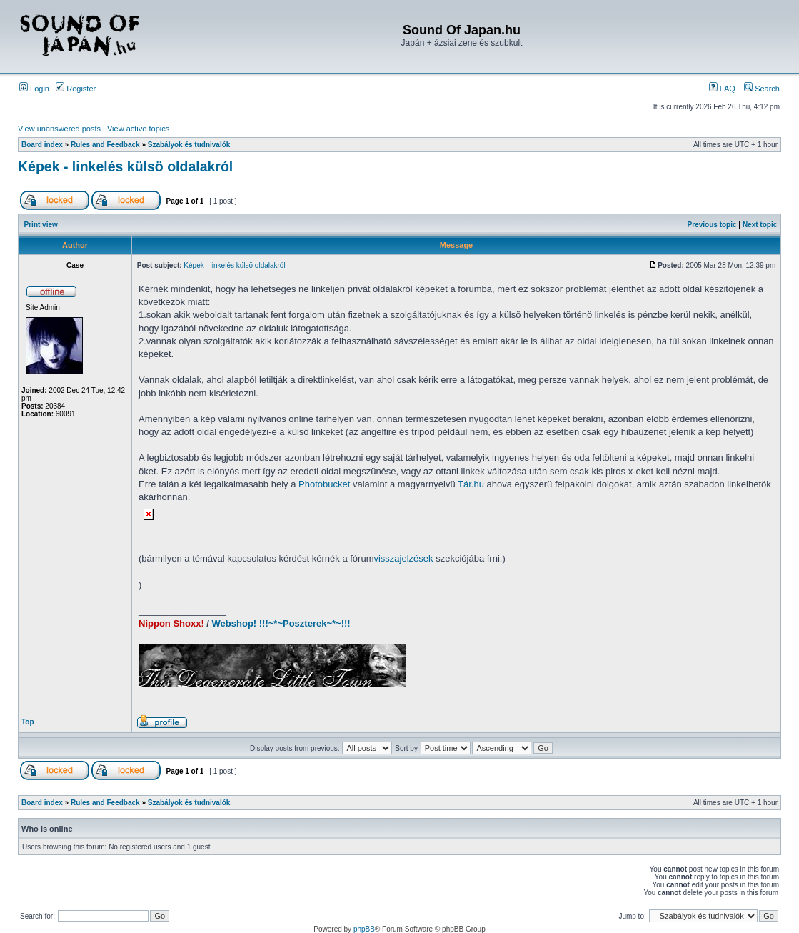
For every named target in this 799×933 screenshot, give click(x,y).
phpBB (364, 929)
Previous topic (712, 225)
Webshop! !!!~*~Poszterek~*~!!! (281, 623)
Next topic (760, 225)
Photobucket (324, 484)
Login (34, 88)
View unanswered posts (59, 128)
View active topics (138, 128)
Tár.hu (471, 484)
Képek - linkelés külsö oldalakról (125, 166)
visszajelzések (403, 558)
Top (27, 722)
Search (762, 88)
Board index (42, 145)
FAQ (722, 88)
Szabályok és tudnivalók (189, 145)
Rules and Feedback (105, 145)
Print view (41, 225)
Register (76, 88)
